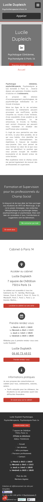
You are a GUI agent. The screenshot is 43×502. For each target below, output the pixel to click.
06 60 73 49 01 (21, 353)
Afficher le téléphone (21, 436)
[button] (5, 498)
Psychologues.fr (29, 495)
